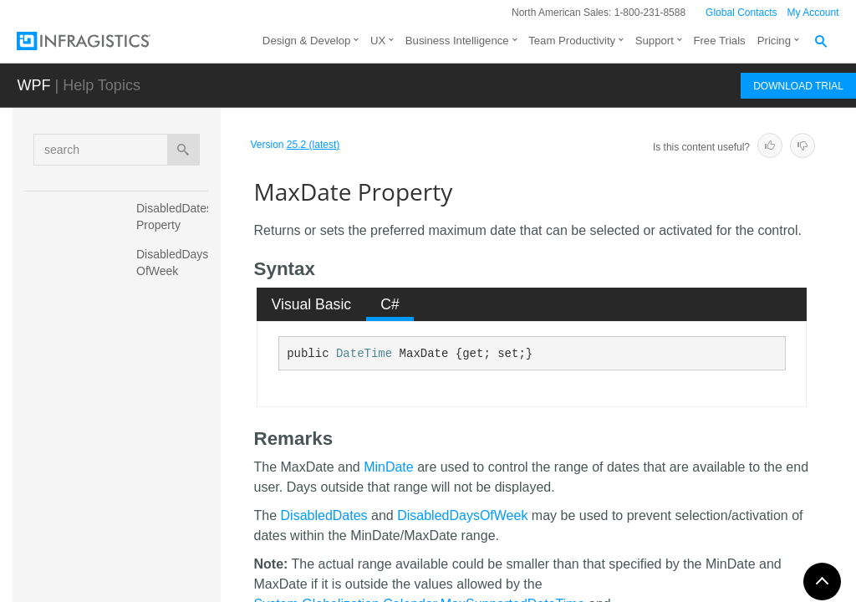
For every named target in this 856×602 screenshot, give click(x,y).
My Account (813, 12)
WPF (33, 85)
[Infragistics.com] (100, 41)
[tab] (311, 304)
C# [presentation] (390, 304)
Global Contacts (741, 12)
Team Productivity (571, 40)
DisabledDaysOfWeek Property (172, 270)
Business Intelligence (457, 40)
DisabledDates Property (176, 217)
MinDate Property (159, 555)
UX (377, 40)
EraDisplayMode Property (176, 325)
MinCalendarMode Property (174, 509)
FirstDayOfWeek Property (176, 371)
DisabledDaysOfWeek (462, 515)
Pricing (774, 40)
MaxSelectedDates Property (174, 463)
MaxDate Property (161, 417)
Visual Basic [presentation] (312, 304)
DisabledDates (324, 515)
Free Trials (719, 40)
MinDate (389, 467)
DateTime (364, 353)
